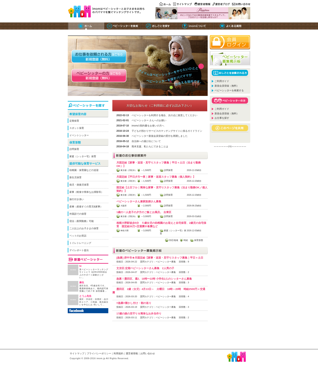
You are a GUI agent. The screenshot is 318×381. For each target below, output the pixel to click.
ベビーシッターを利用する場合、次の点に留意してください (164, 115)
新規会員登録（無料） (227, 85)
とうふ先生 (85, 296)
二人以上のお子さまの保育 (84, 228)
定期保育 (74, 120)
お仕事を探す (222, 118)
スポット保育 (76, 128)
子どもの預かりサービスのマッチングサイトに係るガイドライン (167, 130)
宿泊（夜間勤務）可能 (81, 221)
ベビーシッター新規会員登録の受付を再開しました (160, 136)
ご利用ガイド (222, 81)
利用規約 (118, 353)
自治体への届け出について (146, 141)
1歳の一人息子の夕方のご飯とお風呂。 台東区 (143, 212)
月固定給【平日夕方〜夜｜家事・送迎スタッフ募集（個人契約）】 (156, 176)
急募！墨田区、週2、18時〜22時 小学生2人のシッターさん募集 (154, 278)
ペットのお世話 (77, 235)
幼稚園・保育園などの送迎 (84, 170)
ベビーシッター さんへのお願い (149, 120)
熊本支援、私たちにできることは (150, 146)
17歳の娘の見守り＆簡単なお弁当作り (138, 313)
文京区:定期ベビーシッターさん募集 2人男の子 (145, 268)
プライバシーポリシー (99, 353)
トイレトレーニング (80, 243)
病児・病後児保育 (79, 184)
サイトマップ (77, 353)
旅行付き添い (76, 199)
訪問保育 (74, 149)
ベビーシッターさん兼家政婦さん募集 (138, 201)
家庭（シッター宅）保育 (82, 156)
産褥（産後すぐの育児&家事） (86, 206)
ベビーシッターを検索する (229, 90)
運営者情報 (132, 353)
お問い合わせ (147, 353)
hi (80, 266)
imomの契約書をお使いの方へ (148, 125)
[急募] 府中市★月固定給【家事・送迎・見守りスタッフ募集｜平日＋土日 (159, 257)
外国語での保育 (77, 213)
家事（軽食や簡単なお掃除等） (86, 192)
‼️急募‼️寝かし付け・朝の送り (133, 303)
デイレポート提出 (79, 250)
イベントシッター (79, 135)
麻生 (81, 282)
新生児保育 (75, 177)
